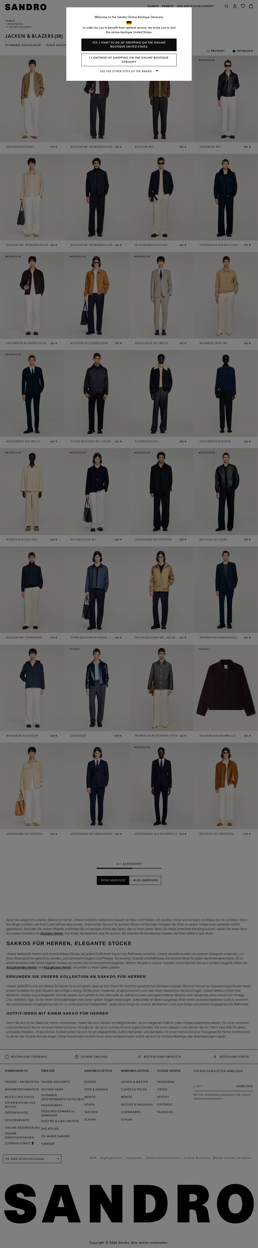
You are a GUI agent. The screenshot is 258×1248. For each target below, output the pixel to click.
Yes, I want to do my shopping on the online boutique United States (129, 44)
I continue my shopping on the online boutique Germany (129, 59)
